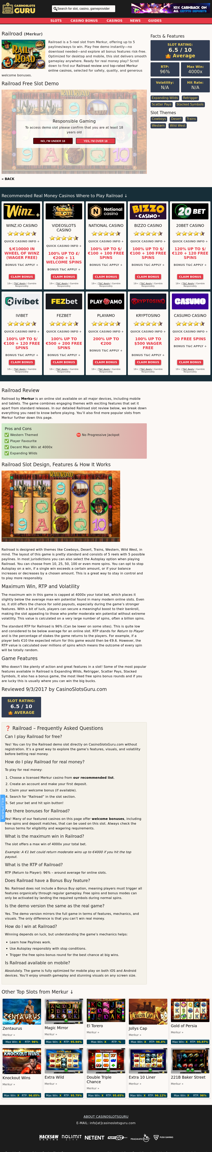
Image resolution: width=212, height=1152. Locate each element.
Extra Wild (54, 1077)
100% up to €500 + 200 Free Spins (64, 343)
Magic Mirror (56, 1028)
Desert (176, 119)
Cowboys (159, 119)
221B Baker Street (188, 1077)
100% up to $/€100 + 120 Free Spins (22, 343)
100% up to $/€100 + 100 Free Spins (106, 253)
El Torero (95, 1026)
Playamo (106, 315)
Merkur (33, 34)
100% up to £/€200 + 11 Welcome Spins (64, 258)
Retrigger (190, 98)
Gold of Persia (184, 1026)
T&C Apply (20, 283)
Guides (155, 21)
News (135, 21)
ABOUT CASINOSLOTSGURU (106, 1117)
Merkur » (9, 1034)
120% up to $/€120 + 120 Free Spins (190, 253)
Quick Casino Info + (22, 241)
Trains (191, 119)
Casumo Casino (190, 315)
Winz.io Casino (22, 225)
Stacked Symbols (190, 104)
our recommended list (93, 778)
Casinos (114, 21)
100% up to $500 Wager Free (148, 343)
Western (158, 125)
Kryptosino (148, 315)
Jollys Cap (138, 1028)
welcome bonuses (108, 819)
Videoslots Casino (64, 227)
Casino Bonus (84, 21)
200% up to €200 (106, 341)
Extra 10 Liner (142, 1077)
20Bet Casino (190, 225)
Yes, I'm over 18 (95, 141)
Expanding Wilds (165, 98)
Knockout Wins (16, 1078)
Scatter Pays (161, 104)
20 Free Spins (190, 339)
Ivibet (22, 315)
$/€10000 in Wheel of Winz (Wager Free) (21, 253)
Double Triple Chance (99, 1079)
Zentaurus (12, 1028)
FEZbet (64, 315)
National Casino (106, 225)
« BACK (8, 179)
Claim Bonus (22, 276)
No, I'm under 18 (53, 141)
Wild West (178, 125)
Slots (56, 21)
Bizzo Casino (148, 225)
